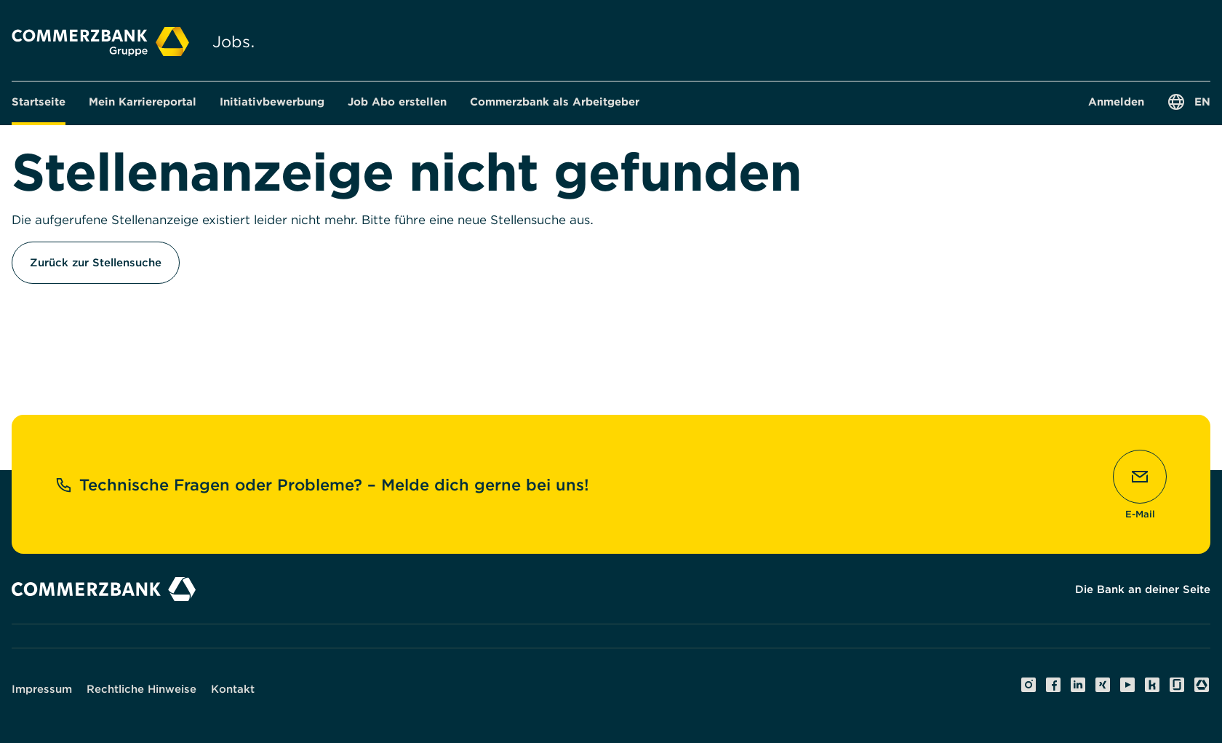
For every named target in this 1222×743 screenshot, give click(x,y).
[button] (142, 102)
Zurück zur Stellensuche (95, 262)
